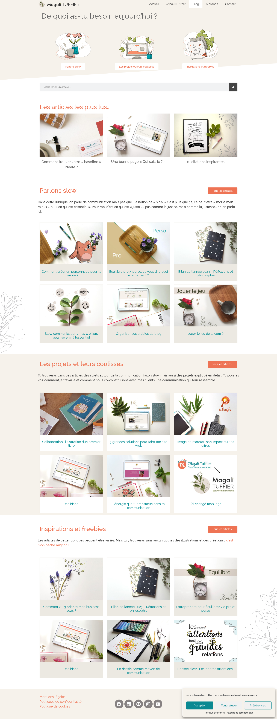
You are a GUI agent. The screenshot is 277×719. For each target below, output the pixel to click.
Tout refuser (229, 705)
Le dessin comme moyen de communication (138, 671)
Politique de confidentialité (239, 713)
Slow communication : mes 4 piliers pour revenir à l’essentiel (71, 335)
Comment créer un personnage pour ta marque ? (71, 273)
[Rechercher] (233, 87)
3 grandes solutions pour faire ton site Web (138, 444)
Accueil (154, 4)
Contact (230, 4)
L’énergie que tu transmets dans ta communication (139, 506)
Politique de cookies (215, 713)
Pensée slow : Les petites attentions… (205, 669)
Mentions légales (53, 697)
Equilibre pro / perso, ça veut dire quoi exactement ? (138, 273)
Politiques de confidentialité (61, 701)
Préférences (258, 705)
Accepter (200, 705)
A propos (212, 4)
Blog (196, 4)
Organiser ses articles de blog (138, 333)
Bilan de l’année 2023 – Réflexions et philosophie (205, 273)
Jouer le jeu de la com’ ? (206, 333)
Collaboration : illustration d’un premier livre (71, 444)
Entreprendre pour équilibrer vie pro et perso (205, 609)
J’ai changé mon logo (205, 504)
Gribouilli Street (176, 4)
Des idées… (71, 504)
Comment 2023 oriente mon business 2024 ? (71, 609)
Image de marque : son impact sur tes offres (205, 444)
